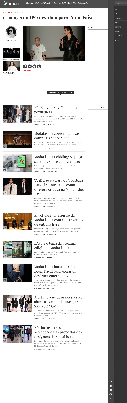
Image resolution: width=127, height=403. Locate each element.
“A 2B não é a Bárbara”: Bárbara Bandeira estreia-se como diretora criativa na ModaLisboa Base (59, 187)
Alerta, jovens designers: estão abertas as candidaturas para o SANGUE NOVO (58, 301)
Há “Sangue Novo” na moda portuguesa (55, 109)
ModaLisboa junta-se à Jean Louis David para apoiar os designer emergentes (55, 271)
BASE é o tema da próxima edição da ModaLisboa (55, 245)
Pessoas (72, 3)
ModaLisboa (7, 12)
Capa (37, 3)
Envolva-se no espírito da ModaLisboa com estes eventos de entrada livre (58, 219)
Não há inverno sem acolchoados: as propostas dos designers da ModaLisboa (58, 332)
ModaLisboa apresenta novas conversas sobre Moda (57, 135)
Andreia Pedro (11, 40)
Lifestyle (45, 3)
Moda (54, 3)
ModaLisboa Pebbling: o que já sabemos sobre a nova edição (58, 159)
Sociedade (83, 3)
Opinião (63, 3)
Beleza (29, 3)
